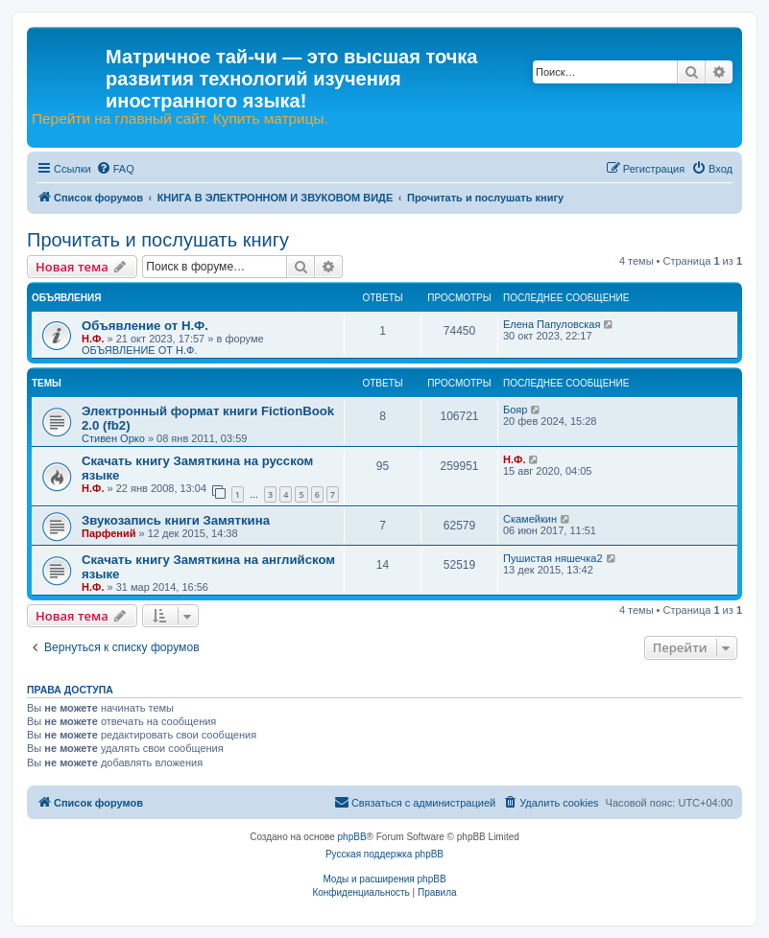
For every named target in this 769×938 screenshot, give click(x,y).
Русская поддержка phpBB (384, 854)
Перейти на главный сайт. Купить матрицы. (180, 119)
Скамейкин (530, 519)
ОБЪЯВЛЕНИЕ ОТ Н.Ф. (139, 350)
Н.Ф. (93, 338)
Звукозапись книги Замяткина (176, 520)
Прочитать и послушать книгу (158, 239)
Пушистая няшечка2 (553, 558)
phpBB (352, 837)
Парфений (109, 533)
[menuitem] (115, 168)
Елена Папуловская (551, 324)
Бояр (515, 409)
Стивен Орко (113, 438)
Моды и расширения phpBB (384, 879)
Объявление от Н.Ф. (145, 325)
